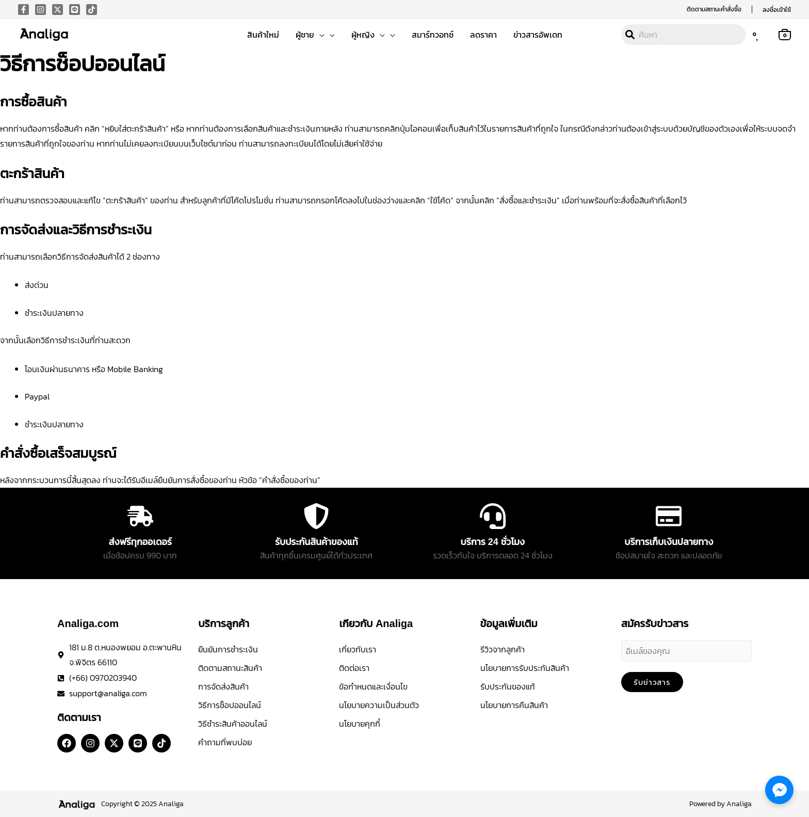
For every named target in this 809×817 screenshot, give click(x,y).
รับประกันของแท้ (507, 686)
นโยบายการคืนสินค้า (514, 705)
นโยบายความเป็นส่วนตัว (379, 705)
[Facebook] (23, 9)
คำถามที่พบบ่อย (225, 742)
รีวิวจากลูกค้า (502, 649)
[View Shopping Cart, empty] (785, 34)
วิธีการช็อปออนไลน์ (229, 705)
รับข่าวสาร (652, 682)
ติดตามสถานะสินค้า (230, 668)
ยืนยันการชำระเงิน (228, 649)
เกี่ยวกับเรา (357, 649)
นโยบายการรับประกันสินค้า (524, 668)
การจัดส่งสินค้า (223, 686)
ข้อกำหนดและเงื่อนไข (373, 686)
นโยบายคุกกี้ (359, 723)
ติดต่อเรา (354, 668)
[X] (57, 9)
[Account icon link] (777, 9)
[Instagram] (40, 9)
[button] (714, 9)
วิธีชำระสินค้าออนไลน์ (232, 723)
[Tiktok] (91, 9)
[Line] (74, 9)
